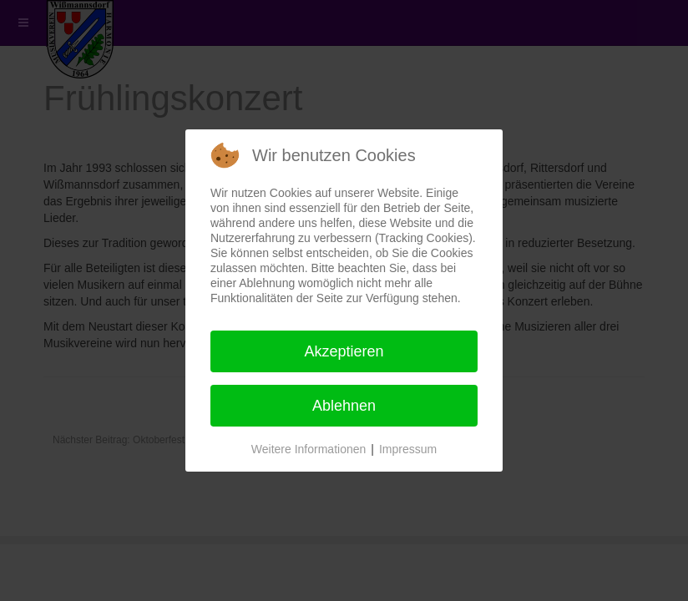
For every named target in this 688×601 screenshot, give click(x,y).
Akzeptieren (343, 351)
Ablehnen (344, 405)
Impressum (408, 449)
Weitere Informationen (308, 449)
